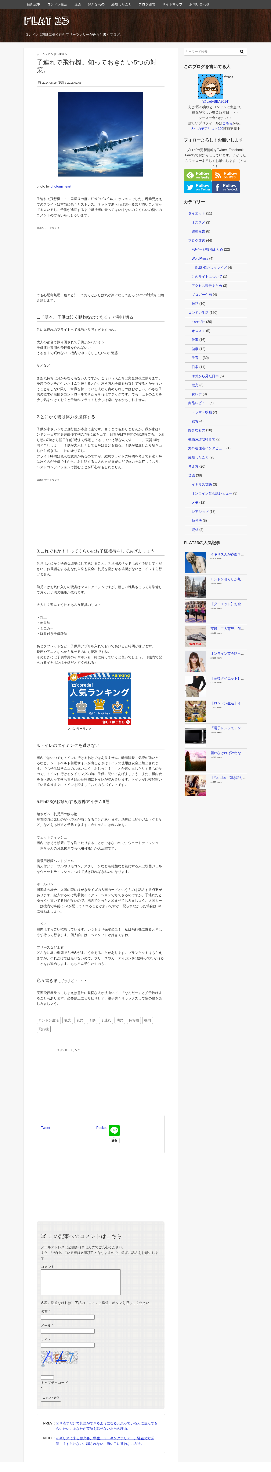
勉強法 (197, 520)
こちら (227, 123)
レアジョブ (200, 511)
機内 (147, 1020)
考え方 (193, 466)
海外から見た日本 (205, 376)
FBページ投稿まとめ (207, 249)
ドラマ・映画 (202, 412)
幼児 (119, 1020)
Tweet (45, 1128)
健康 (195, 349)
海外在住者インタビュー (206, 448)
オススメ (198, 222)
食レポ (197, 394)
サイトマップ (172, 4)
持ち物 (134, 1020)
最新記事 (33, 4)
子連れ (106, 1020)
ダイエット (196, 213)
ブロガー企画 (202, 294)
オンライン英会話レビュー (212, 493)
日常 (195, 367)
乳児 (79, 1020)
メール (47, 1330)
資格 (195, 529)
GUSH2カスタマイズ (211, 267)
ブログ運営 (146, 4)
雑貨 (195, 421)
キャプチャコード (54, 1387)
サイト (46, 1344)
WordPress (200, 258)
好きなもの (96, 4)
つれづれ (198, 322)
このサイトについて (207, 276)
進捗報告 (198, 231)
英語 (77, 4)
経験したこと (121, 4)
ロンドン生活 (57, 4)
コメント (47, 1267)
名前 (45, 1316)
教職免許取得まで (201, 439)
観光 (67, 1020)
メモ (195, 502)
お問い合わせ (199, 4)
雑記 (195, 304)
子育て (197, 358)
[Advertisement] (68, 257)
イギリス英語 (202, 484)
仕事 (195, 340)
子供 (92, 1020)
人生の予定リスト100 (207, 128)
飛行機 (44, 1029)
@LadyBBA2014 (215, 101)
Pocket (101, 1128)
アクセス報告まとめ (207, 285)
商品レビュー (198, 403)
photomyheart (61, 186)
